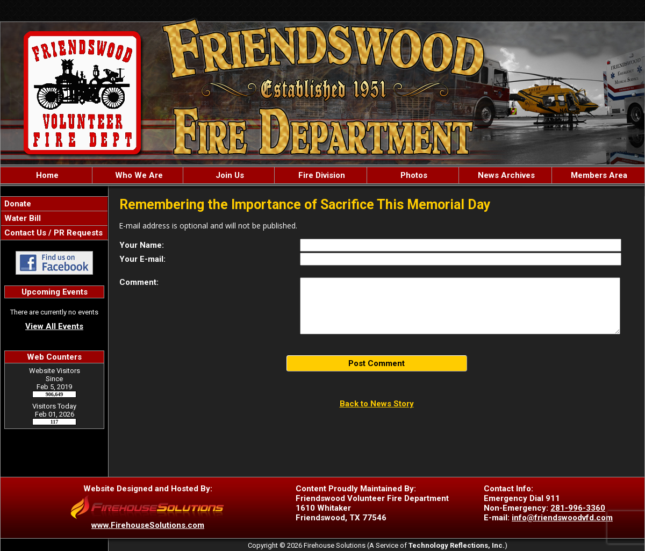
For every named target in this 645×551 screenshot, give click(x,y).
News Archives (505, 175)
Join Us (228, 175)
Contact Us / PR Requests (52, 233)
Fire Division (320, 175)
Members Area (598, 175)
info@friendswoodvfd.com (562, 518)
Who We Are (138, 175)
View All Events (54, 326)
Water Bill (21, 218)
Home (46, 175)
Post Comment (376, 363)
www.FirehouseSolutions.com (147, 525)
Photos (412, 175)
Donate (16, 204)
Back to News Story (377, 404)
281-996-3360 (577, 508)
